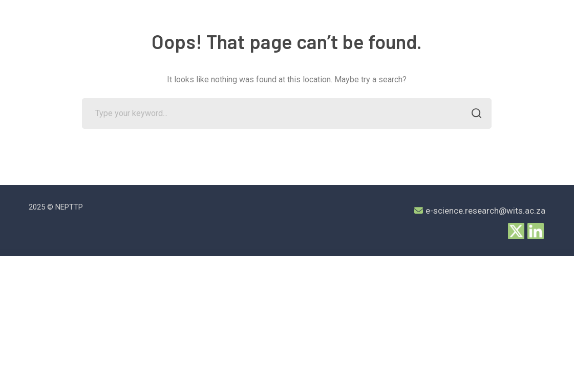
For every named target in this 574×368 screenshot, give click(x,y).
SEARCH (473, 114)
